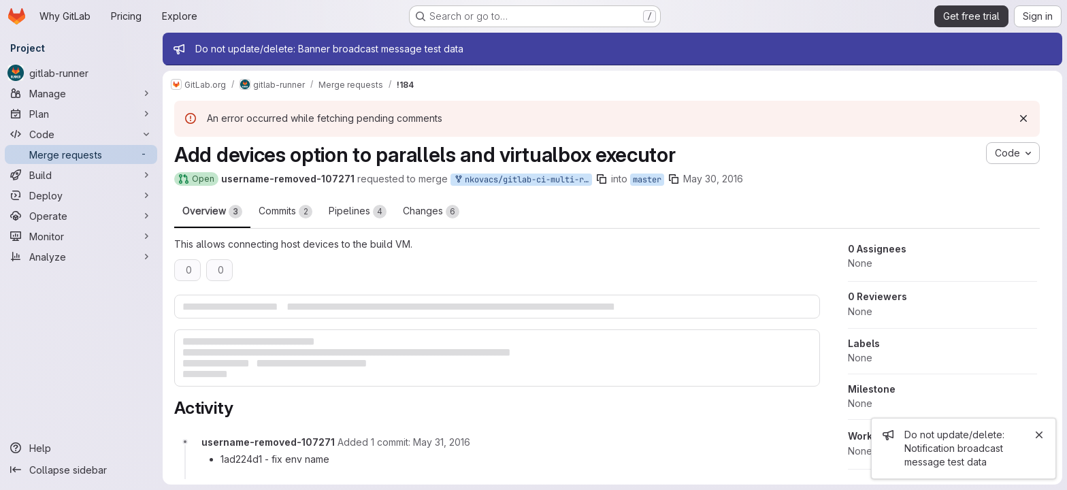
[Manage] (81, 93)
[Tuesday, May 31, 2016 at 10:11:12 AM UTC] (442, 442)
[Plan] (81, 113)
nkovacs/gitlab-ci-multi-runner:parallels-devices (523, 180)
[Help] (81, 447)
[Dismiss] (1024, 118)
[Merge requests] (81, 154)
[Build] (81, 174)
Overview (213, 211)
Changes (432, 211)
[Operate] (81, 215)
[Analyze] (81, 256)
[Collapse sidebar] (81, 469)
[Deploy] (81, 195)
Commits (286, 211)
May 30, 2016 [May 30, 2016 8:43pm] (714, 178)
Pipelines (358, 211)
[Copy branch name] (602, 179)
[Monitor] (81, 236)
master (648, 179)
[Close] (1039, 435)
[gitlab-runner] (81, 72)
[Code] (81, 134)
